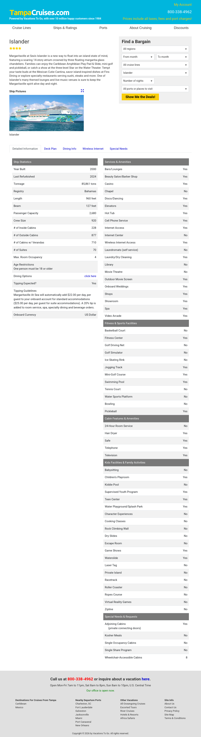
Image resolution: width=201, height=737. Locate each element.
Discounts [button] (181, 28)
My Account (183, 4)
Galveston (80, 711)
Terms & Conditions (175, 718)
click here (90, 276)
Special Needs (118, 148)
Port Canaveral (83, 721)
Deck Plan (50, 148)
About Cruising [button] (140, 28)
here (146, 679)
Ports (103, 28)
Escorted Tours (128, 707)
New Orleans (82, 725)
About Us (169, 703)
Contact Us (170, 707)
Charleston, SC (83, 703)
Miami (78, 718)
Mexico (19, 707)
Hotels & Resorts (129, 714)
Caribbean (20, 703)
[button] (14, 113)
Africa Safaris (127, 718)
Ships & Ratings (65, 28)
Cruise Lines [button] (21, 28)
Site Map (169, 714)
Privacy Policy (172, 711)
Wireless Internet (93, 148)
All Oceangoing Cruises (132, 703)
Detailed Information (25, 148)
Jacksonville (82, 714)
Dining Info (69, 148)
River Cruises (127, 711)
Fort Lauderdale (83, 707)
